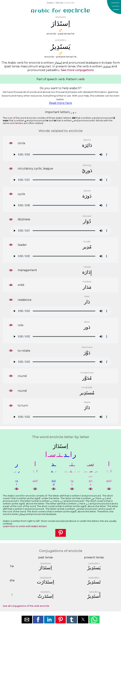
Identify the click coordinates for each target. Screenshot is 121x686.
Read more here (60, 103)
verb (81, 79)
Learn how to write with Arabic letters (25, 526)
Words (59, 2)
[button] (114, 7)
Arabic (50, 2)
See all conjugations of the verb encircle (26, 606)
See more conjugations (77, 70)
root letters (16, 123)
